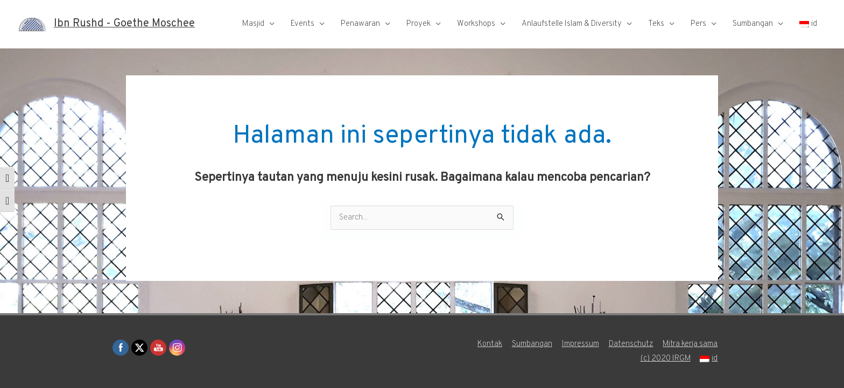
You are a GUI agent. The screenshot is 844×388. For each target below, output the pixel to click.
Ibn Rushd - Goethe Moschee (124, 24)
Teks (656, 24)
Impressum (580, 344)
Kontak (489, 344)
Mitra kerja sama (690, 344)
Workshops (476, 24)
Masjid (253, 24)
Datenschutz (630, 344)
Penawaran (360, 24)
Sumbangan (753, 24)
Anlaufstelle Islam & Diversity (572, 24)
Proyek (418, 24)
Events (302, 24)
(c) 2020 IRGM (665, 359)
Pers (698, 24)
